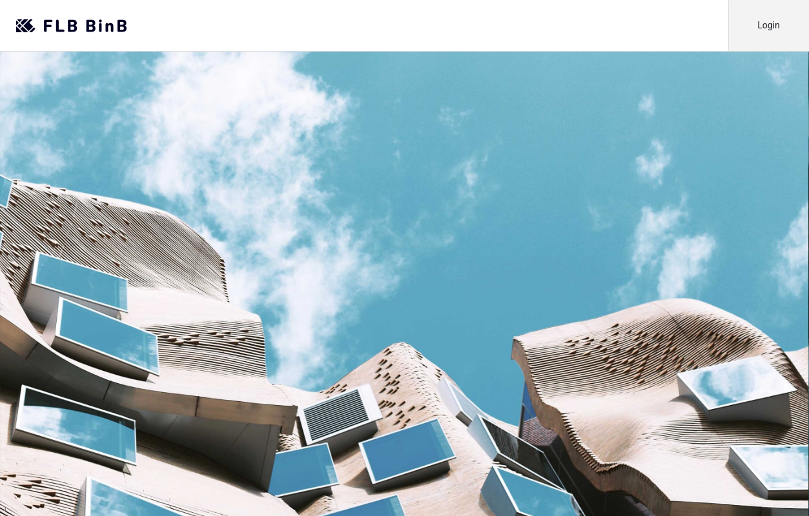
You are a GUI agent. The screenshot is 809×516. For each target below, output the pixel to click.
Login (768, 25)
